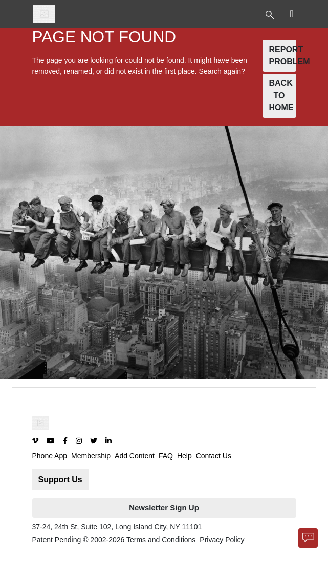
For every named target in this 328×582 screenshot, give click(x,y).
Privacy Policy (222, 539)
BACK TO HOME (281, 95)
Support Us (60, 479)
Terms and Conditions (160, 539)
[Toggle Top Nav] (271, 13)
